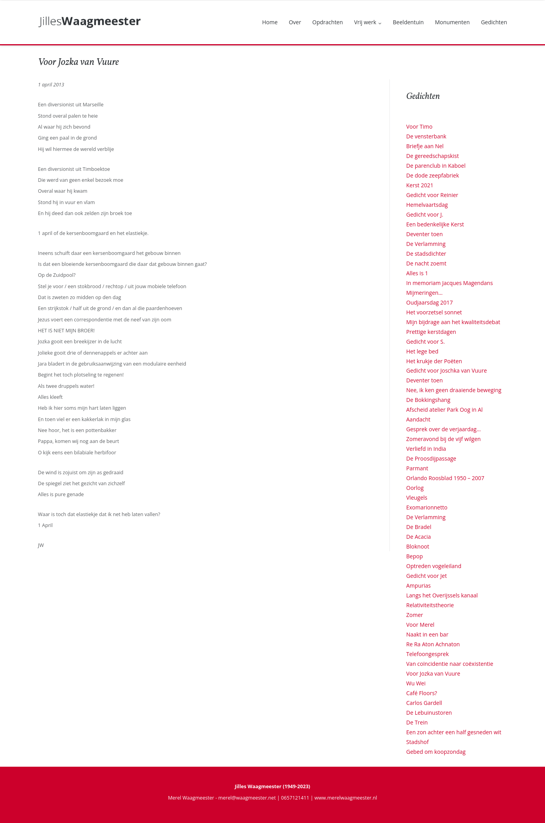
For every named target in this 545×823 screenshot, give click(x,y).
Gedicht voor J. (424, 214)
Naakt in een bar (427, 634)
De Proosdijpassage (431, 458)
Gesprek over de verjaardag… (443, 429)
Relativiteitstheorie (430, 605)
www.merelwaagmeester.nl (345, 797)
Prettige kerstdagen (431, 331)
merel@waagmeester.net (247, 797)
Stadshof (417, 742)
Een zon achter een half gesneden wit (453, 732)
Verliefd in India (426, 448)
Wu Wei (415, 683)
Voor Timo (419, 126)
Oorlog (415, 487)
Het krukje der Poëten (434, 361)
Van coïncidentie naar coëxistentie (449, 663)
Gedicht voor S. (425, 341)
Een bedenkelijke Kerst (435, 224)
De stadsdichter (426, 253)
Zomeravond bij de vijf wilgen (443, 439)
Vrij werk (365, 22)
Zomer (414, 615)
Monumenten (452, 22)
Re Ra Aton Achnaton (433, 644)
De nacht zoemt (426, 263)
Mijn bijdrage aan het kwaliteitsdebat (453, 322)
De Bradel (418, 527)
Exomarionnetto (426, 507)
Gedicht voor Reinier (432, 195)
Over (295, 22)
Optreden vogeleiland (433, 566)
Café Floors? (421, 693)
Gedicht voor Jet (426, 575)
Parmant (417, 468)
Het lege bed (422, 351)
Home (270, 22)
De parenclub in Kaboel (436, 165)
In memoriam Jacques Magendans (449, 283)
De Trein (417, 722)
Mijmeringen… (424, 292)
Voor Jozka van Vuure (433, 673)
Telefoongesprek (427, 654)
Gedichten (494, 22)
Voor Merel (420, 624)
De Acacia (418, 536)
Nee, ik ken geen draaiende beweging (453, 390)
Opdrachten (327, 22)
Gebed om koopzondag (436, 751)
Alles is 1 (417, 273)
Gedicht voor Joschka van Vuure (446, 370)
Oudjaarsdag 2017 (429, 302)
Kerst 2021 (419, 185)
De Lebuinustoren (429, 712)
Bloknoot (417, 546)
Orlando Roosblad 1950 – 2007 (445, 478)
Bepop (414, 556)
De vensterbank (426, 136)
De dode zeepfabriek (432, 175)
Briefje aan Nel (425, 146)
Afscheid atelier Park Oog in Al (444, 409)
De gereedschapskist (432, 156)
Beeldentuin (408, 22)
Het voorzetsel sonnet (434, 312)
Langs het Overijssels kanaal (442, 595)
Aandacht (418, 419)
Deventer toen (424, 234)
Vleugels (416, 497)
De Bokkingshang (428, 399)
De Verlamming (426, 243)
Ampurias (418, 585)
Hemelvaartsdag (427, 204)
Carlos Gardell (424, 702)
